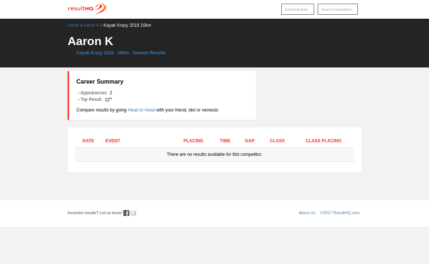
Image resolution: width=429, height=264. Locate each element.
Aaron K (91, 25)
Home (73, 25)
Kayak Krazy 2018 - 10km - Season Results (121, 52)
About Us (307, 212)
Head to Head (141, 110)
